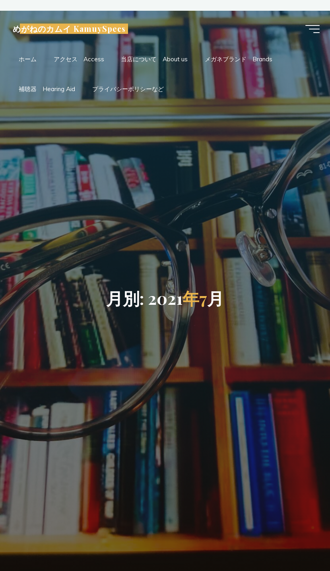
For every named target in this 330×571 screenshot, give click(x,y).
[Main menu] (311, 30)
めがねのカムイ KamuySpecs (70, 29)
